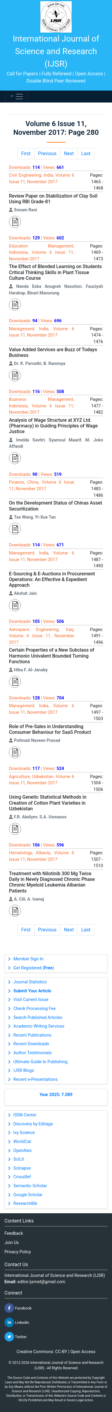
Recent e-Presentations (35, 1079)
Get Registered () (33, 968)
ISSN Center (24, 1115)
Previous (47, 153)
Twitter (15, 1336)
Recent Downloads (31, 1043)
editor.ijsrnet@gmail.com (41, 1281)
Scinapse (22, 1168)
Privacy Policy (17, 1251)
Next (69, 153)
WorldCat (22, 1141)
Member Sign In (28, 959)
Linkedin (16, 1322)
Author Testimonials (32, 1052)
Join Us (11, 1242)
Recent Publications (32, 1035)
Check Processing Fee (34, 1008)
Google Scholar (27, 1194)
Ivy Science (24, 1132)
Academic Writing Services (39, 1026)
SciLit (18, 1159)
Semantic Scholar (30, 1185)
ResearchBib (25, 1203)
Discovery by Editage (33, 1124)
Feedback (13, 1233)
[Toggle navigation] (16, 97)
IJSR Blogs (23, 1070)
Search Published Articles (37, 1017)
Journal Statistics (30, 982)
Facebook (18, 1308)
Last (85, 153)
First (26, 153)
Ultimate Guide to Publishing (40, 1061)
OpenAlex (22, 1150)
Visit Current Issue (30, 999)
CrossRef (22, 1176)
